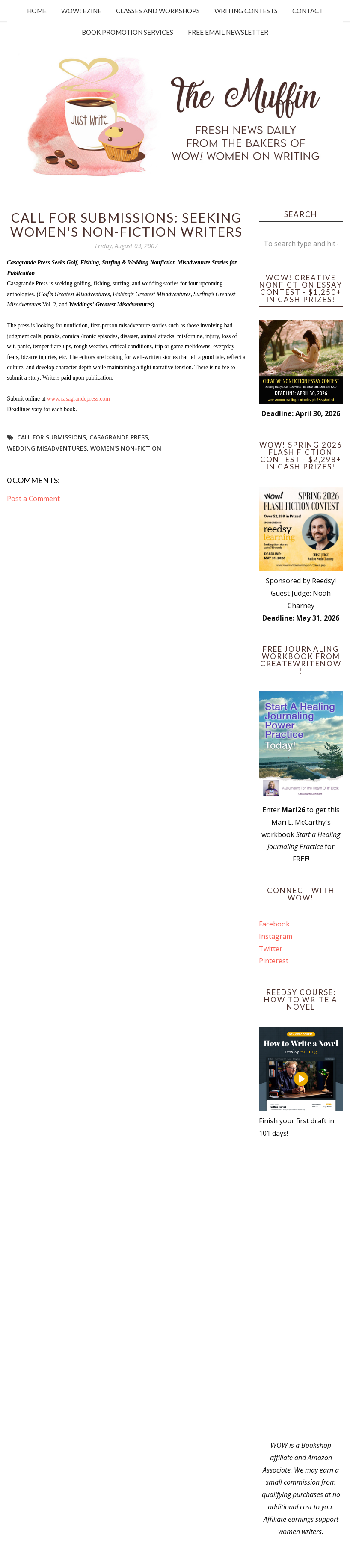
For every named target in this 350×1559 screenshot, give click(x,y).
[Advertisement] (301, 1289)
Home (37, 11)
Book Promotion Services (127, 32)
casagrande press (118, 437)
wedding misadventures (47, 448)
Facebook (274, 924)
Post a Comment (33, 498)
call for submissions (51, 437)
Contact (307, 11)
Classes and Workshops (158, 11)
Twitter (270, 948)
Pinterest (273, 960)
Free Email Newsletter (228, 32)
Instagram (275, 936)
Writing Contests (246, 11)
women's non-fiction (125, 448)
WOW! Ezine (81, 11)
